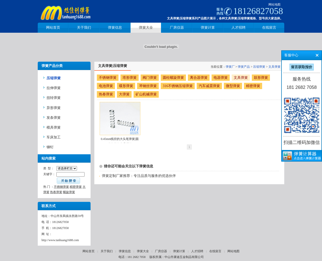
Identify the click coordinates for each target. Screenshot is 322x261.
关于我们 (107, 251)
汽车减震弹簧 (209, 86)
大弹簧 (124, 94)
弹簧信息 (125, 251)
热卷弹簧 (56, 192)
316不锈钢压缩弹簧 (178, 86)
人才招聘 (197, 251)
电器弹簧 (221, 78)
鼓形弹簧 (261, 78)
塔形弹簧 (130, 78)
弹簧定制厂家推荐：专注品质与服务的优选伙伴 (139, 176)
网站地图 (274, 4)
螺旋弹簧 (69, 192)
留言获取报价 (301, 67)
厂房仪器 (161, 251)
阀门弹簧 (150, 78)
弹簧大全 (143, 251)
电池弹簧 (106, 86)
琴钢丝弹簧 (148, 86)
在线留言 (215, 251)
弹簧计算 (179, 251)
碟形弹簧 (126, 86)
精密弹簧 (76, 187)
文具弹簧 (274, 66)
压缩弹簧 (259, 66)
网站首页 (89, 251)
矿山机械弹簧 (146, 94)
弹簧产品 (244, 66)
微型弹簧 (233, 86)
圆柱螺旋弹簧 (173, 78)
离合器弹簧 (199, 78)
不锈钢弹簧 (61, 187)
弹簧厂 (230, 66)
